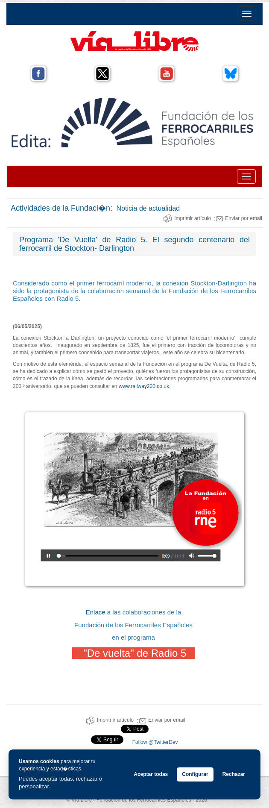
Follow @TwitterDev (154, 742)
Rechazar (233, 774)
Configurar (195, 774)
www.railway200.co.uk (144, 386)
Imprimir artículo (187, 218)
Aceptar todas (151, 774)
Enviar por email (238, 218)
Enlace (95, 612)
